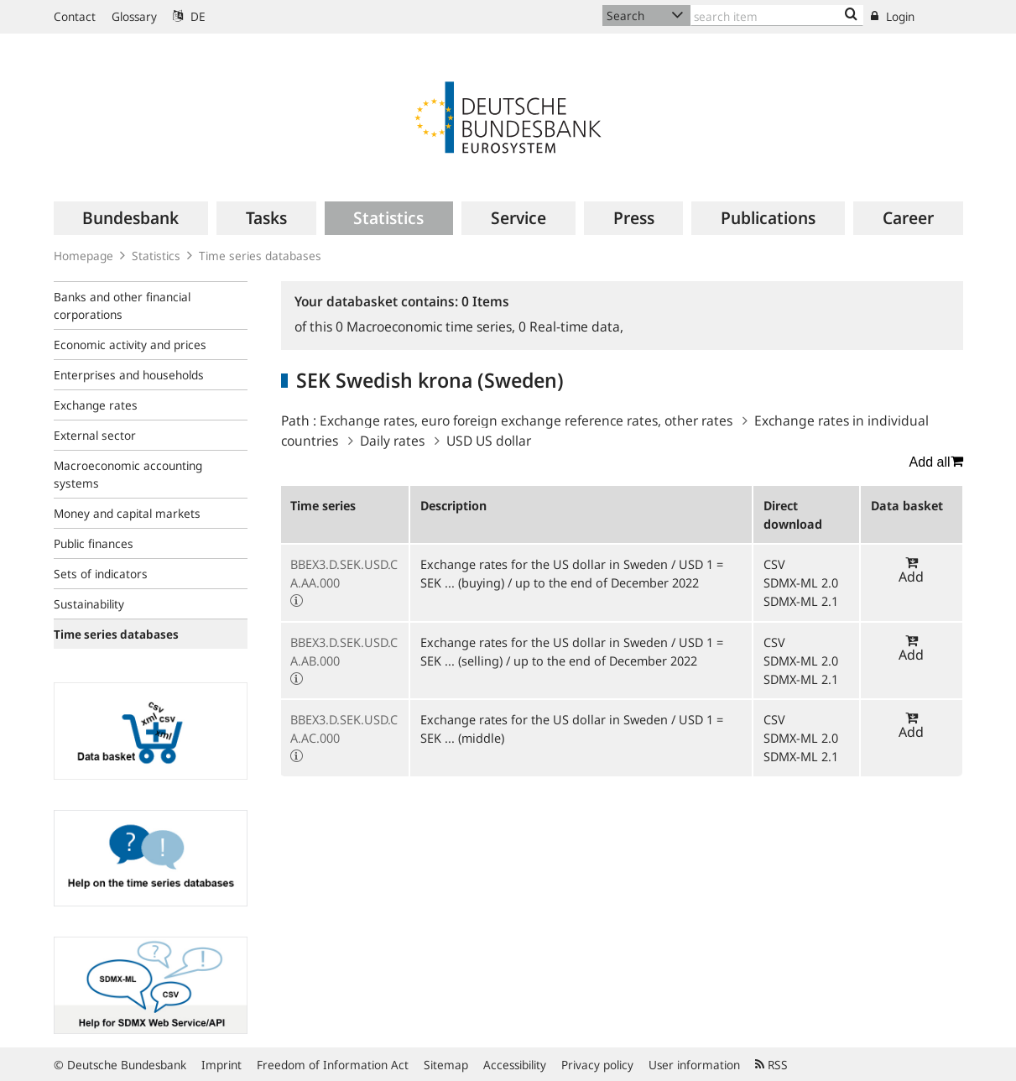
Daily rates (392, 440)
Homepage (83, 256)
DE (189, 16)
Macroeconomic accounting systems (128, 474)
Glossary (134, 16)
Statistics (156, 256)
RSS (771, 1065)
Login (892, 16)
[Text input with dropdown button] (776, 15)
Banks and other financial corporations (122, 305)
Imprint (221, 1065)
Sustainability (89, 604)
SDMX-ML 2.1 (800, 601)
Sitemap (446, 1065)
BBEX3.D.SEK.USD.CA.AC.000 (344, 728)
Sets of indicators (101, 574)
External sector (95, 435)
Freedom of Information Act (333, 1065)
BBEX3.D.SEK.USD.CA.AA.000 (344, 573)
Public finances (93, 543)
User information (694, 1065)
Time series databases (260, 256)
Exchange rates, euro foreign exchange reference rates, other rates (526, 420)
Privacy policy (597, 1065)
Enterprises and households (129, 375)
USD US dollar (488, 440)
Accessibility (514, 1065)
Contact (75, 16)
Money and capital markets (127, 513)
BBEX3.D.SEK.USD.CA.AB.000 (344, 651)
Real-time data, (570, 326)
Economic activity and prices (130, 344)
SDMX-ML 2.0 (800, 582)
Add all (936, 461)
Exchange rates (96, 405)
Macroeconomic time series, (427, 326)
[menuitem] (131, 218)
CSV (774, 564)
